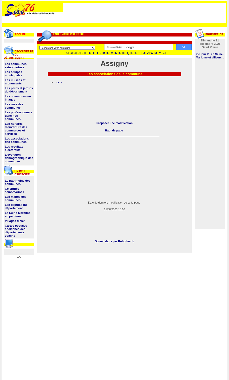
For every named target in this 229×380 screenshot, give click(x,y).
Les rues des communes (14, 106)
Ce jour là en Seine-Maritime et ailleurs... (210, 55)
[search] (138, 47)
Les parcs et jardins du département (19, 89)
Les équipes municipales (13, 73)
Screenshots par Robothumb (114, 241)
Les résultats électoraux (14, 148)
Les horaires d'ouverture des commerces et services (16, 128)
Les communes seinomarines (16, 65)
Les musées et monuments (15, 81)
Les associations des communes (17, 140)
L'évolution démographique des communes (19, 158)
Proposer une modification (114, 123)
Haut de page (114, 130)
